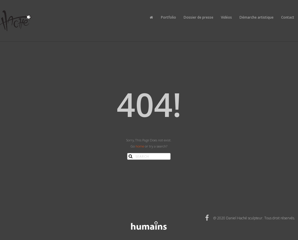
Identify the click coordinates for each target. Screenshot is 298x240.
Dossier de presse (198, 17)
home (140, 146)
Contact (287, 17)
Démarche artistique (257, 17)
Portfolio (168, 17)
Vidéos (226, 17)
